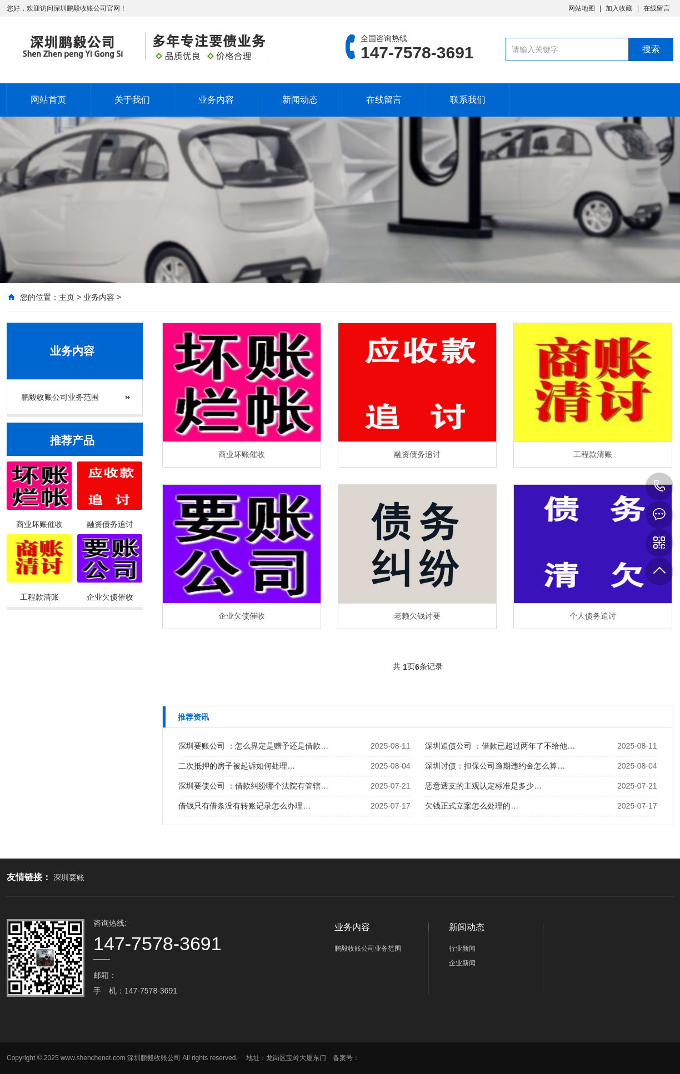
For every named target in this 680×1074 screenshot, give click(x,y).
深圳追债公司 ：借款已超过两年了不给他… (500, 745)
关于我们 (132, 99)
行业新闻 (462, 948)
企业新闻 (462, 963)
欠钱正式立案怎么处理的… (471, 805)
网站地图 (581, 8)
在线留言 (656, 8)
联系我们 (468, 99)
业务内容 (216, 99)
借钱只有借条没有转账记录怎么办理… (244, 805)
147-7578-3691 (659, 486)
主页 (66, 297)
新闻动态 (300, 99)
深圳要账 (68, 877)
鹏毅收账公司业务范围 (60, 397)
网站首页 (48, 99)
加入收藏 (619, 8)
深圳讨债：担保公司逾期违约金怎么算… (495, 765)
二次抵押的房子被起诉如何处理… (236, 765)
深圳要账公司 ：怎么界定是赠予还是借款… (253, 745)
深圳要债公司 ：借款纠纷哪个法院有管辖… (253, 785)
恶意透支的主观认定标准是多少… (483, 785)
